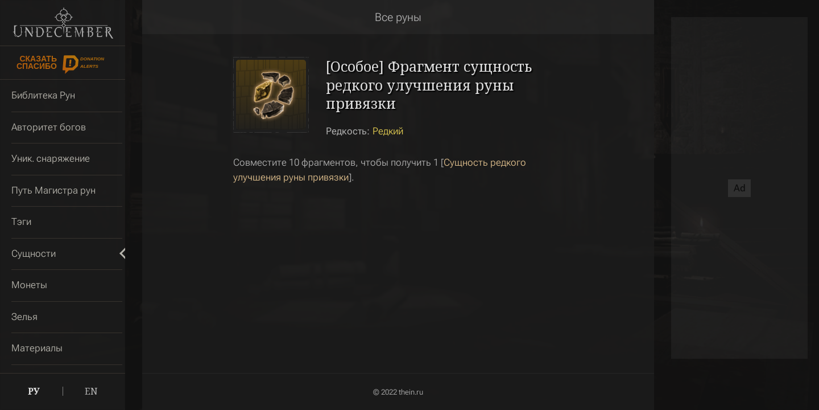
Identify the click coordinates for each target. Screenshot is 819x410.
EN (91, 391)
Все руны (398, 17)
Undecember (63, 23)
